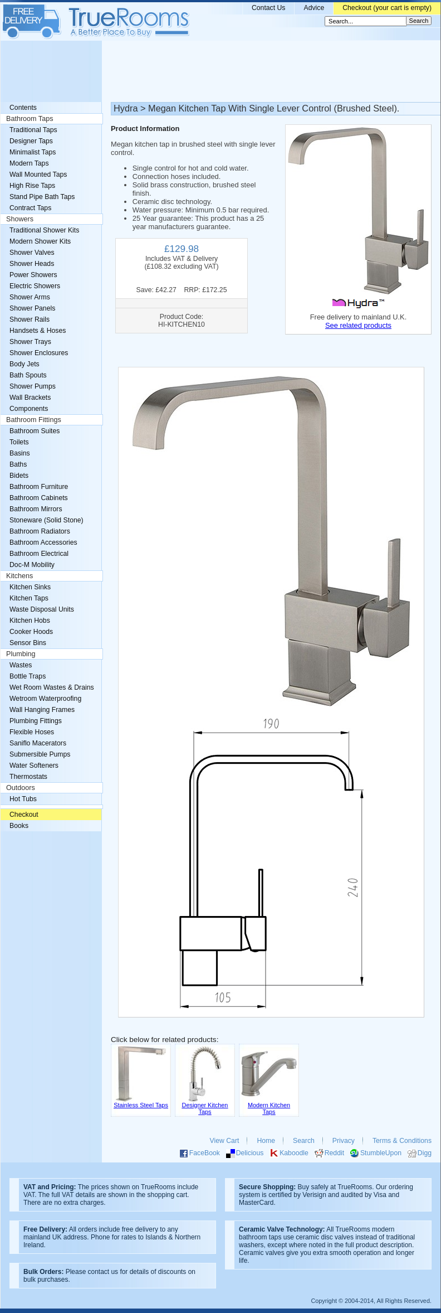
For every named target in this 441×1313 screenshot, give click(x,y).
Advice (313, 8)
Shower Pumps (32, 386)
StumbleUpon (380, 1153)
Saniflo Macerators (37, 743)
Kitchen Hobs (29, 620)
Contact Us (269, 8)
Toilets (19, 442)
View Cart (224, 1141)
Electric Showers (34, 286)
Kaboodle (294, 1153)
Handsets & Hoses (37, 331)
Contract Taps (30, 208)
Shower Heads (31, 264)
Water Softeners (33, 765)
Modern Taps (29, 163)
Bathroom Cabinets (38, 498)
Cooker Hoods (31, 632)
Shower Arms (29, 297)
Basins (19, 453)
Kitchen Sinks (30, 587)
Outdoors (20, 788)
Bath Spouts (28, 375)
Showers (19, 219)
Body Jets (24, 364)
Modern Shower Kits (40, 241)
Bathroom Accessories (43, 542)
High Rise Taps (32, 186)
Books (18, 826)
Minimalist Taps (32, 152)
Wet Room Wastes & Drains (51, 687)
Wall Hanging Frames (42, 710)
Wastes (20, 665)
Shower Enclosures (38, 353)
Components (28, 409)
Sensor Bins (27, 643)
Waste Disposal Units (41, 609)
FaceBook (204, 1153)
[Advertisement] (220, 71)
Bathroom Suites (34, 431)
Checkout (23, 814)
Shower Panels (32, 308)
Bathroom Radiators (39, 531)
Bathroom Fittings (33, 420)
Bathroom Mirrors (35, 509)
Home (266, 1141)
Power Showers (33, 275)
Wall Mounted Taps (38, 174)
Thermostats (28, 777)
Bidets (18, 475)
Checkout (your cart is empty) (387, 8)
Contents (23, 108)
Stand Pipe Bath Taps (42, 197)
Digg (425, 1153)
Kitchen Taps (28, 598)
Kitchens (19, 576)
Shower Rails (29, 319)
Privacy (343, 1141)
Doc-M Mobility (32, 565)
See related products (358, 325)
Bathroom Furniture (38, 487)
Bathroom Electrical (38, 554)
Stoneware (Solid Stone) (46, 520)
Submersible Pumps (39, 754)
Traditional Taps (33, 130)
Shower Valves (32, 252)
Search (304, 1141)
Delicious (250, 1153)
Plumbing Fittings (35, 721)
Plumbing (21, 654)
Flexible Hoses (31, 732)
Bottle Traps (27, 676)
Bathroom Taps (29, 119)
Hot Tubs (23, 799)
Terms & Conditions (402, 1141)
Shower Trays (30, 342)
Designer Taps (31, 141)
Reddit (334, 1153)
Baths (18, 464)
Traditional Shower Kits (44, 230)
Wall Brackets (30, 397)
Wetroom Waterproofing (45, 698)
